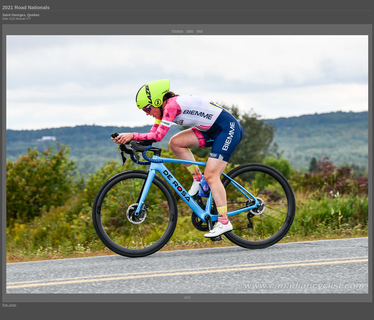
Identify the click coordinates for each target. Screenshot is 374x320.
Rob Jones (9, 305)
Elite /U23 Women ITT (16, 18)
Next (200, 31)
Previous (177, 31)
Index (189, 31)
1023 (187, 297)
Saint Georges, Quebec (21, 15)
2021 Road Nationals (26, 7)
